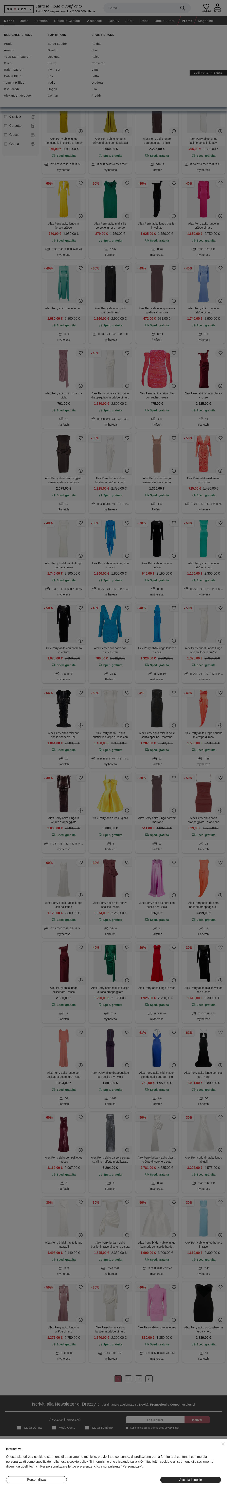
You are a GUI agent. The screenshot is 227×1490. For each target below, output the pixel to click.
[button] (223, 1443)
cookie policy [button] (78, 1461)
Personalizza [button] (36, 1479)
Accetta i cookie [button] (190, 1479)
